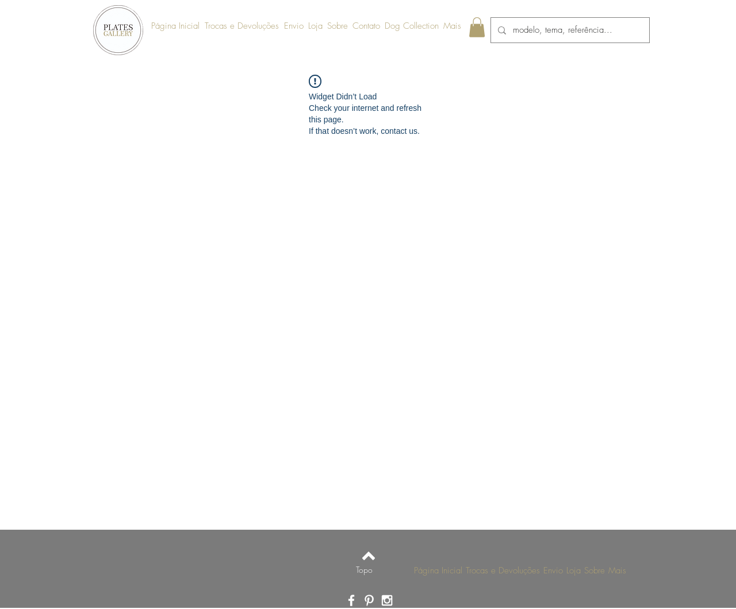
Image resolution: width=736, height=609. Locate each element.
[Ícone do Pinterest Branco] (369, 600)
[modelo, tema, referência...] (569, 30)
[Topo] (364, 570)
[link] (477, 27)
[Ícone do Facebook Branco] (351, 600)
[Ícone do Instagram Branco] (386, 600)
